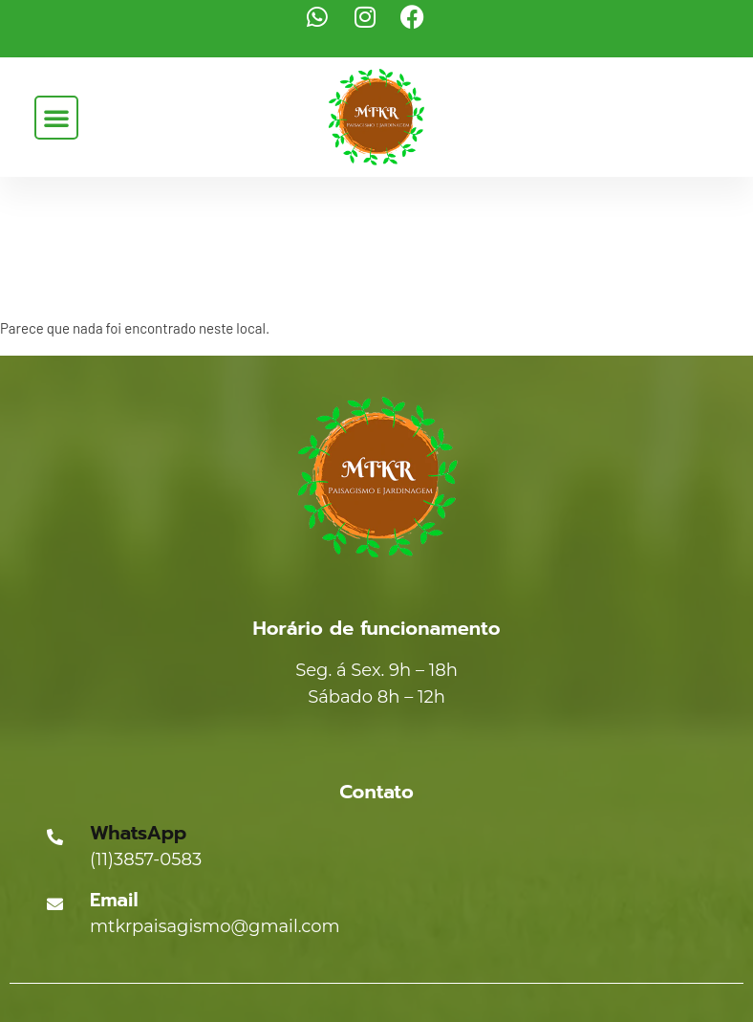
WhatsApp (138, 832)
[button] (56, 118)
